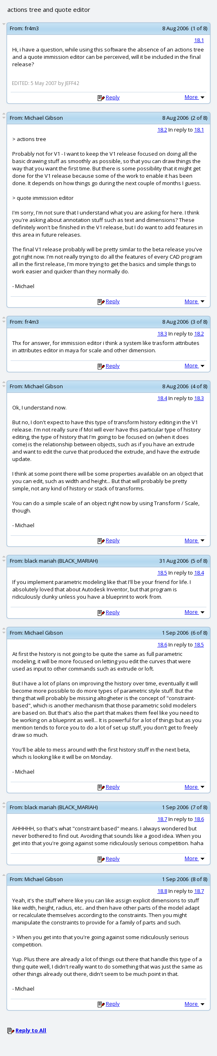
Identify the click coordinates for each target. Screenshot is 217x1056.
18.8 (162, 891)
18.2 (162, 129)
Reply (113, 97)
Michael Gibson (44, 117)
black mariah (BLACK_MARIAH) (61, 560)
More (195, 97)
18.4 (162, 398)
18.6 (162, 644)
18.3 (162, 333)
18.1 (199, 40)
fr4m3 (32, 28)
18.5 (162, 572)
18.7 (162, 819)
